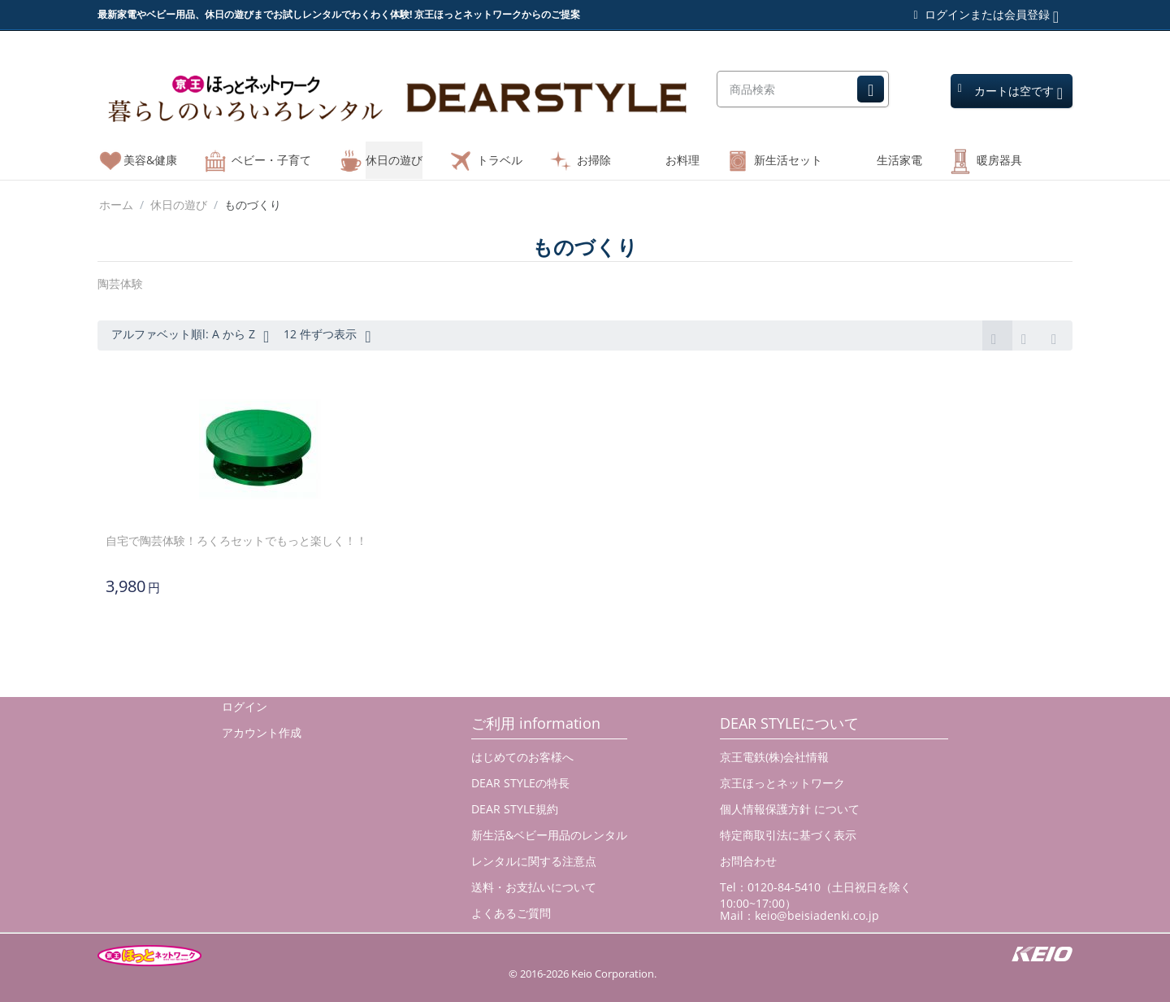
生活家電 (899, 160)
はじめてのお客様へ (522, 757)
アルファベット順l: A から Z (190, 336)
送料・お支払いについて (533, 887)
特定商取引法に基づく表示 (788, 835)
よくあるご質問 (511, 913)
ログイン (244, 706)
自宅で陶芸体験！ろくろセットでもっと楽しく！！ (236, 540)
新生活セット (788, 160)
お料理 (682, 160)
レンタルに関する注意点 (533, 861)
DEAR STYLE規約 (514, 809)
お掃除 (594, 160)
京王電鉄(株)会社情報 (774, 757)
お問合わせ (748, 861)
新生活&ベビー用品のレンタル (549, 835)
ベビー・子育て (271, 160)
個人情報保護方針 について (790, 809)
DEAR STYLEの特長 (520, 783)
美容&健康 (150, 160)
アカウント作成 (261, 732)
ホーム (116, 204)
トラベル (499, 160)
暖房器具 (999, 160)
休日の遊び (394, 160)
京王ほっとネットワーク (782, 783)
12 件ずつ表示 (327, 336)
